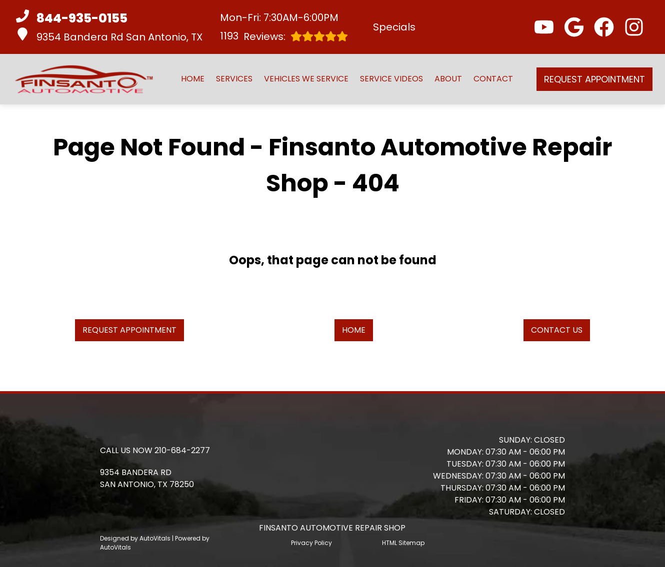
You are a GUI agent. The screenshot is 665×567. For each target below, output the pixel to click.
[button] (544, 27)
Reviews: (284, 36)
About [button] (448, 78)
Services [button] (234, 78)
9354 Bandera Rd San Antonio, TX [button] (109, 35)
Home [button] (354, 330)
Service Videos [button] (391, 78)
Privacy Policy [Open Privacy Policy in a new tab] (311, 543)
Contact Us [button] (556, 330)
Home (192, 78)
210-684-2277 (182, 450)
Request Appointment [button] (594, 79)
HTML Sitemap (403, 543)
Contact (493, 78)
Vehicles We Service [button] (306, 78)
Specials (394, 27)
